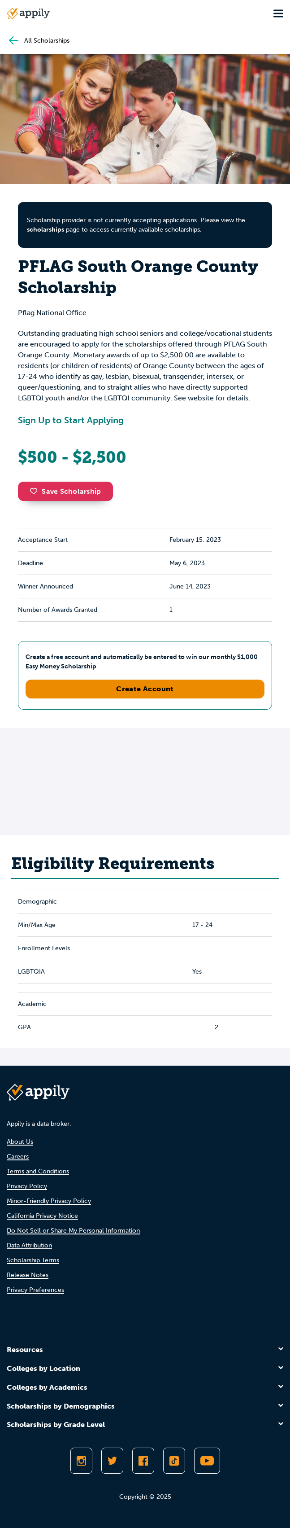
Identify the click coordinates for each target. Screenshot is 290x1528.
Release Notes (27, 1275)
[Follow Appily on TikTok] (174, 1461)
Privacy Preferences (35, 1290)
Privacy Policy (27, 1186)
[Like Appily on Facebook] (143, 1461)
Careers (18, 1156)
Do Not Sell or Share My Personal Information (73, 1230)
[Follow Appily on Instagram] (81, 1461)
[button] (36, 491)
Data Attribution (29, 1245)
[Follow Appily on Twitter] (112, 1461)
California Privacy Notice (42, 1216)
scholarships (45, 229)
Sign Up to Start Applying (71, 420)
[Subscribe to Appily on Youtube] (207, 1461)
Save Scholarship (65, 491)
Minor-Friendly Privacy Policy (49, 1201)
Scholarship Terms (33, 1260)
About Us (20, 1142)
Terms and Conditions (38, 1171)
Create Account (145, 689)
